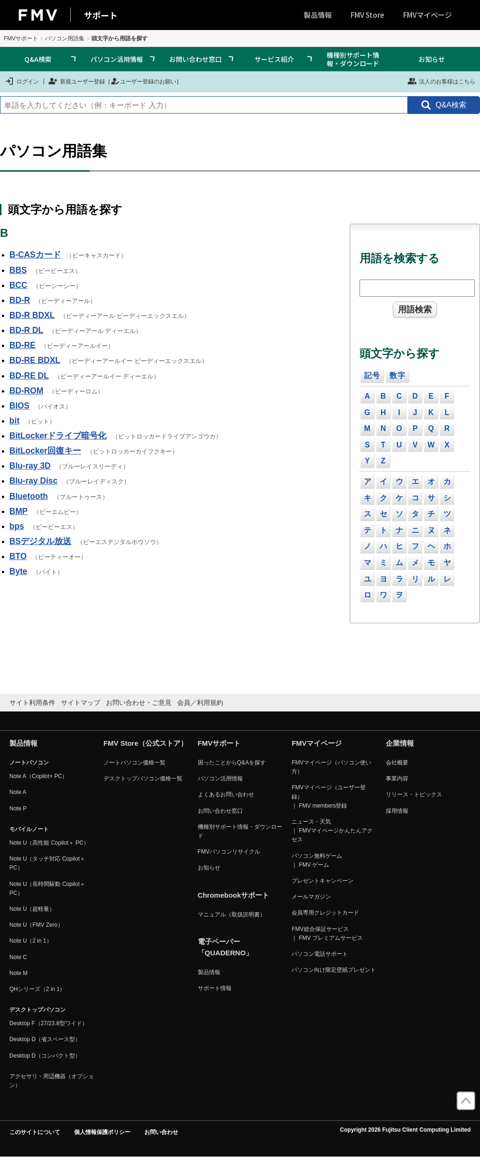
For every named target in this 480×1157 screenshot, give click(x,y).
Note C (18, 957)
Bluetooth (28, 496)
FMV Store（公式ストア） (146, 743)
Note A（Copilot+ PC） (38, 776)
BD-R (19, 300)
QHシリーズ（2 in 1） (37, 989)
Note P (18, 808)
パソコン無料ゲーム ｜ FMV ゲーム (317, 860)
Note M (18, 973)
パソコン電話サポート (320, 954)
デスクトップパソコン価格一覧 (143, 778)
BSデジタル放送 (40, 541)
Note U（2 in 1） (30, 941)
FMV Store (367, 15)
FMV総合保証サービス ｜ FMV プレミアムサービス (327, 933)
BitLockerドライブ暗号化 (57, 435)
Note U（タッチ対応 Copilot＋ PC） (47, 863)
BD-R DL (26, 330)
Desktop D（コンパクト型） (45, 1055)
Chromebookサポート (234, 895)
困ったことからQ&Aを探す (232, 762)
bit (14, 420)
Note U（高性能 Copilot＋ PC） (49, 842)
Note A (17, 792)
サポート (101, 15)
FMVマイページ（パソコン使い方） (331, 767)
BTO (18, 556)
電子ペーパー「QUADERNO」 (225, 947)
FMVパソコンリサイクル (229, 851)
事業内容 (397, 778)
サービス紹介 (274, 59)
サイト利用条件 (32, 702)
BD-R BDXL (32, 315)
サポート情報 (215, 988)
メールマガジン (311, 896)
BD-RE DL (29, 375)
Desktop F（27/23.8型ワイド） (48, 1023)
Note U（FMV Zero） (36, 925)
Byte (18, 571)
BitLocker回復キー (45, 450)
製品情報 (318, 15)
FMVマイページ (427, 15)
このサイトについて (34, 1132)
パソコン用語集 (64, 38)
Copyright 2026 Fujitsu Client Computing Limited (405, 1130)
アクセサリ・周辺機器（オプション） (51, 1081)
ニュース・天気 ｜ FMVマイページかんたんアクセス (332, 830)
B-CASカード (35, 254)
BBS (18, 270)
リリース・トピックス (414, 794)
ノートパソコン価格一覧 (134, 762)
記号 (372, 375)
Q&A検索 (38, 59)
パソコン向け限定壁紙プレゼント (334, 970)
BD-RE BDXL (34, 360)
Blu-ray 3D (30, 465)
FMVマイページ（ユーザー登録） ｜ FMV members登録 (328, 796)
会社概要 (397, 762)
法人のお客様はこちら (441, 81)
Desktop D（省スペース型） (45, 1039)
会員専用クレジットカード (325, 912)
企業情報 (400, 743)
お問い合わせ (161, 1132)
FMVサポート (21, 38)
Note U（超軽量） (32, 909)
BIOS (19, 405)
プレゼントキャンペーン (322, 880)
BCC (18, 285)
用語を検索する (400, 258)
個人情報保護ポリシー (102, 1132)
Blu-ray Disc (33, 480)
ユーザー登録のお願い (143, 81)
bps (16, 526)
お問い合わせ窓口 (195, 59)
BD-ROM (26, 390)
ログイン (22, 81)
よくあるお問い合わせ (226, 794)
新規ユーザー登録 (76, 81)
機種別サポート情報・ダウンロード (353, 59)
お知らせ (432, 59)
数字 (397, 375)
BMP (18, 511)
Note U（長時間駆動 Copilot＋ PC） (47, 888)
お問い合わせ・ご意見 (139, 702)
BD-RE (22, 345)
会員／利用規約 (200, 702)
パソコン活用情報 (116, 59)
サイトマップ (80, 702)
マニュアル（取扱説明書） (231, 914)
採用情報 (397, 811)
